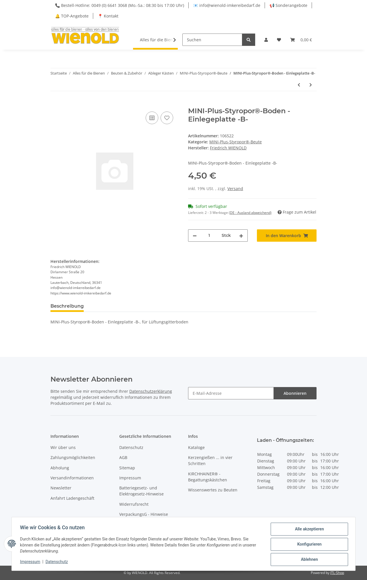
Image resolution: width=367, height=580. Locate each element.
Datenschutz (131, 447)
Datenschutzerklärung (150, 391)
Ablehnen (308, 559)
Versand (235, 188)
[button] (266, 40)
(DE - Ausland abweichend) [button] (250, 212)
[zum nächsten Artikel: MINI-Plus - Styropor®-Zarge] (311, 85)
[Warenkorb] (301, 40)
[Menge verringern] (194, 235)
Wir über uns (63, 447)
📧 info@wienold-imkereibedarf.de (226, 5)
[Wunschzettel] (279, 40)
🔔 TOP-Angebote (72, 16)
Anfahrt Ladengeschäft (72, 498)
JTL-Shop (337, 572)
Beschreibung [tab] (67, 306)
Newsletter (60, 488)
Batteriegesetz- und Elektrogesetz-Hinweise (141, 491)
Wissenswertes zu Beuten (212, 490)
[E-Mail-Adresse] (231, 393)
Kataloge (196, 447)
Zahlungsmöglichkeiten (72, 457)
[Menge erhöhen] (241, 235)
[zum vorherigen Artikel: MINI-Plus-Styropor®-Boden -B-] (299, 85)
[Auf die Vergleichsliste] (152, 118)
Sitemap (127, 467)
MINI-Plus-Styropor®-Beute (235, 141)
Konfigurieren (308, 544)
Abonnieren (295, 393)
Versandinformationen (72, 478)
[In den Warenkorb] (55, 104)
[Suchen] (212, 40)
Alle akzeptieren (308, 530)
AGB (123, 457)
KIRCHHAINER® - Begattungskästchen (207, 477)
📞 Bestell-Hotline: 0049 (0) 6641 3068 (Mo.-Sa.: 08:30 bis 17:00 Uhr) (119, 5)
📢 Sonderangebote (288, 5)
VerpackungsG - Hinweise (143, 514)
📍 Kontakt (108, 16)
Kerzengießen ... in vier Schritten (210, 460)
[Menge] (209, 235)
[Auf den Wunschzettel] (167, 118)
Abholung (59, 467)
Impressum (130, 478)
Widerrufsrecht (134, 504)
